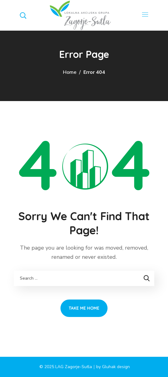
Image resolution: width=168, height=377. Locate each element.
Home (69, 72)
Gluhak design (116, 367)
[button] (23, 15)
